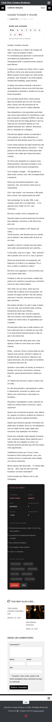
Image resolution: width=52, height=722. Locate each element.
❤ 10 (12, 30)
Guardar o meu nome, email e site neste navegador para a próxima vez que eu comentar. (26, 679)
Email (29, 659)
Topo (23, 585)
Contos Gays (14, 574)
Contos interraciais (16, 579)
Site (11, 667)
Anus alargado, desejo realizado (20, 547)
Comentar (14, 585)
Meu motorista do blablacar (18, 543)
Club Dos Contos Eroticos (16, 2)
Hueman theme (38, 711)
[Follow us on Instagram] (26, 715)
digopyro (14, 19)
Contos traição (15, 8)
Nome (12, 659)
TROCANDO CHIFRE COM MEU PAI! (15, 611)
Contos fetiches (32, 569)
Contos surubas (29, 579)
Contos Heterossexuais (17, 569)
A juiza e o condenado (16, 551)
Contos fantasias (27, 574)
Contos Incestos (15, 564)
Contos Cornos (28, 564)
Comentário (15, 645)
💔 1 (20, 35)
